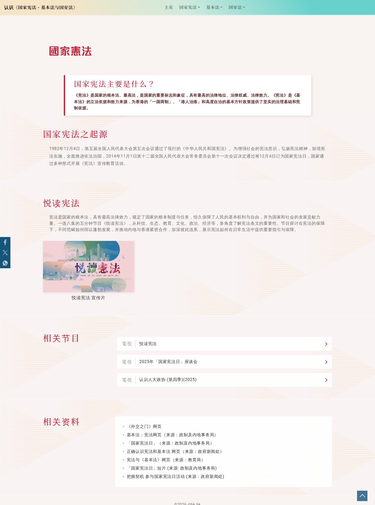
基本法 (212, 9)
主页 (170, 9)
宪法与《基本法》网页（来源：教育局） (166, 451)
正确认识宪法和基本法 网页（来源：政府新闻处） (175, 442)
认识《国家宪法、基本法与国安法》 (42, 9)
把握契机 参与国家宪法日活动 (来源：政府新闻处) (175, 467)
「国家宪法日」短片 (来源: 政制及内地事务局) (172, 459)
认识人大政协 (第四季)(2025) (168, 373)
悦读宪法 (148, 341)
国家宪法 (188, 9)
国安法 (235, 9)
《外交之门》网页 (144, 417)
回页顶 (362, 496)
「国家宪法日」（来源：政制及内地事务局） (170, 434)
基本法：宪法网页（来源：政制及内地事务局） (173, 426)
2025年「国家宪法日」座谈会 (168, 357)
